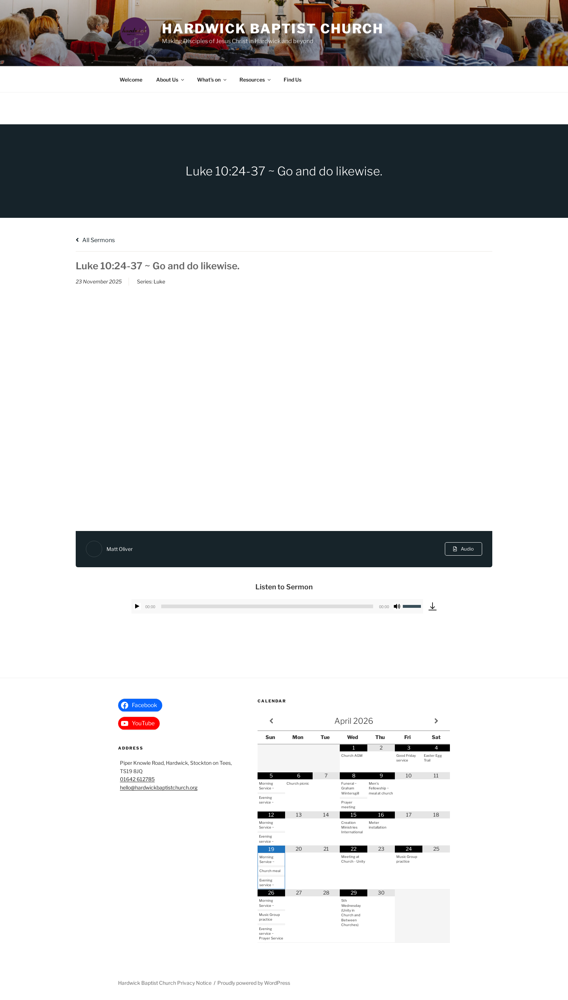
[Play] (137, 606)
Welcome (131, 79)
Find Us (292, 79)
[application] (277, 606)
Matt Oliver (119, 549)
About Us (170, 79)
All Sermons (95, 240)
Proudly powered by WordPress (253, 983)
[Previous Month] (271, 721)
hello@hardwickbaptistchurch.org (158, 787)
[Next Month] (436, 721)
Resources (255, 79)
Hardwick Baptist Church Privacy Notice (165, 983)
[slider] (267, 606)
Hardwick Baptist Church (273, 29)
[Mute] (397, 606)
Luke (159, 281)
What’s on (212, 79)
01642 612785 (137, 779)
